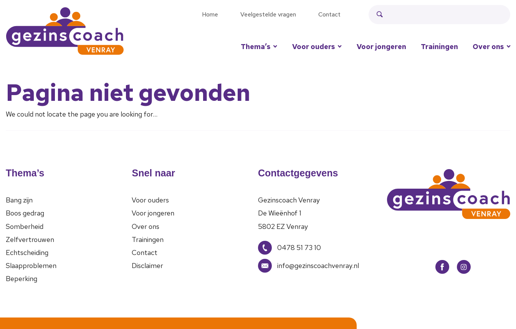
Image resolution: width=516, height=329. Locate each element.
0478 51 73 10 (289, 248)
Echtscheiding (27, 252)
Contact (329, 14)
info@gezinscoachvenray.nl (308, 266)
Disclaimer (147, 265)
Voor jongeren (381, 46)
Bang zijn (19, 200)
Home (210, 14)
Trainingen (439, 46)
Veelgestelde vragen (268, 14)
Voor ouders (313, 46)
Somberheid (24, 226)
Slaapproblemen (31, 265)
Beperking (21, 278)
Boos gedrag (25, 213)
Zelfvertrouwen (30, 239)
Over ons (145, 226)
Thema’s (255, 46)
